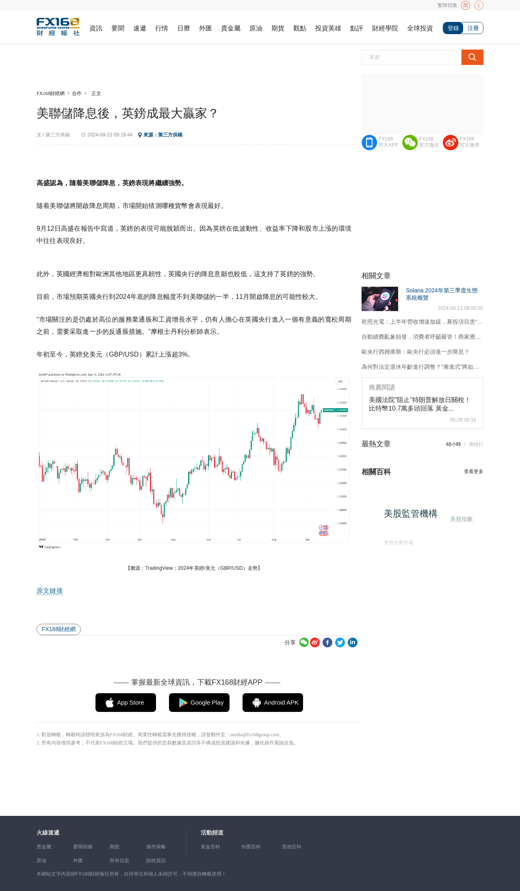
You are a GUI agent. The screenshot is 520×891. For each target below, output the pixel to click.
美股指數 (460, 518)
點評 (356, 28)
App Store (130, 702)
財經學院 (385, 28)
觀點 (299, 28)
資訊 (95, 28)
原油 (255, 28)
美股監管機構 (414, 517)
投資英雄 (328, 28)
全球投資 (420, 28)
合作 (77, 93)
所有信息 (119, 860)
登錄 (453, 28)
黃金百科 (210, 847)
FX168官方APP (388, 142)
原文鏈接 (50, 590)
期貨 (277, 28)
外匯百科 (251, 847)
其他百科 (291, 847)
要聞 (117, 28)
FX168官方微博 (469, 142)
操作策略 (156, 847)
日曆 (183, 28)
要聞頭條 (83, 847)
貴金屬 (230, 28)
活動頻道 (212, 833)
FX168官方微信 (429, 142)
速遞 (139, 28)
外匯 (205, 28)
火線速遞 (48, 833)
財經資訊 (156, 860)
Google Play (207, 702)
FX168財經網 (51, 93)
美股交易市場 (396, 540)
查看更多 (473, 471)
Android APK (281, 702)
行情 (161, 28)
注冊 (473, 28)
